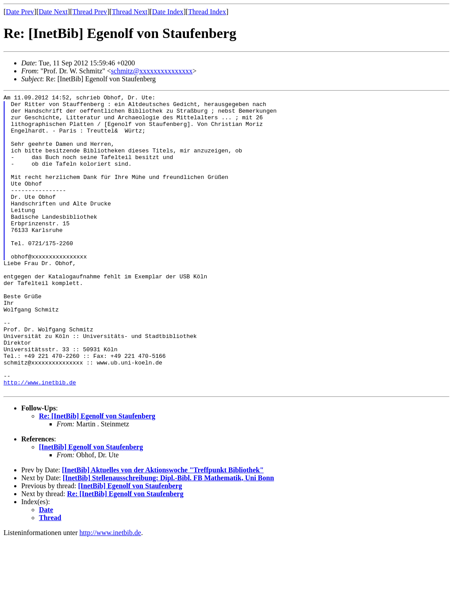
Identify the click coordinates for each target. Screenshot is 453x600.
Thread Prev (89, 11)
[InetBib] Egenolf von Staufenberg (91, 506)
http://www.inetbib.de (40, 440)
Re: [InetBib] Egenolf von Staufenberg (97, 475)
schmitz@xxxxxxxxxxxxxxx (152, 71)
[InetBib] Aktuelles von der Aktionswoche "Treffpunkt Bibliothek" (163, 529)
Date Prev (20, 11)
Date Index (168, 11)
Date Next (53, 11)
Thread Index (207, 11)
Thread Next (129, 11)
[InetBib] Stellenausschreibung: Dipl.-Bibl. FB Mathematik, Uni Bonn (168, 537)
